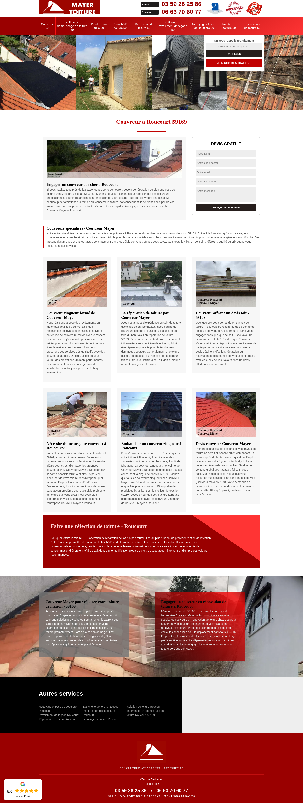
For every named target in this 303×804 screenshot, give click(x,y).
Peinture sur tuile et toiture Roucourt (99, 713)
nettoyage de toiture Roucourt (101, 719)
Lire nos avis (22, 796)
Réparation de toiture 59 (144, 26)
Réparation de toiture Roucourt (58, 719)
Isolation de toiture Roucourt (144, 706)
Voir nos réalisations (234, 63)
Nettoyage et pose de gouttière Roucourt (58, 708)
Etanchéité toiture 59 (121, 26)
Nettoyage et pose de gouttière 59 (204, 26)
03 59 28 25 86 (148, 4)
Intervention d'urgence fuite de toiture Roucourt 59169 (145, 713)
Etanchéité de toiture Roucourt (101, 706)
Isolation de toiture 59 (229, 26)
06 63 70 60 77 (148, 12)
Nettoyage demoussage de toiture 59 (72, 25)
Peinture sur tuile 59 (99, 26)
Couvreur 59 (47, 26)
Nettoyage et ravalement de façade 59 (173, 25)
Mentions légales (179, 797)
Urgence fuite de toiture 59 (252, 26)
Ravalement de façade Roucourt (59, 715)
